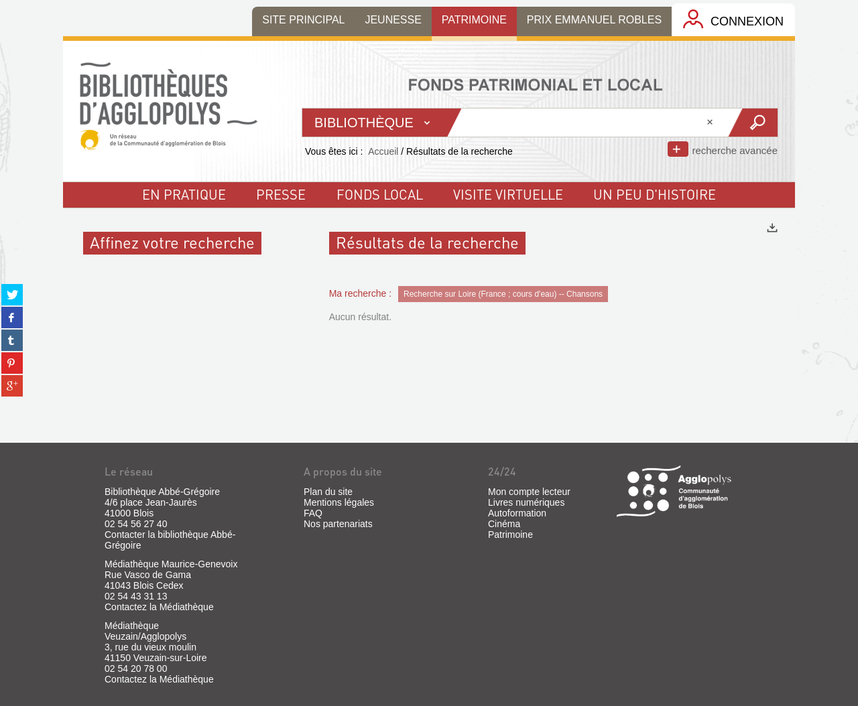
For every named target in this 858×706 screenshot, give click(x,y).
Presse (281, 194)
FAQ (313, 513)
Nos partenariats (338, 523)
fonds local (379, 194)
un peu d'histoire (654, 194)
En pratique (184, 194)
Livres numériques (526, 502)
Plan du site (328, 491)
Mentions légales (339, 502)
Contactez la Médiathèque (159, 607)
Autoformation (517, 513)
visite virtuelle (508, 194)
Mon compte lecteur (529, 491)
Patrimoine (510, 534)
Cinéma (504, 523)
